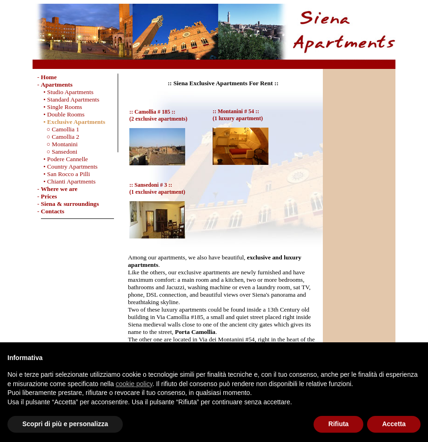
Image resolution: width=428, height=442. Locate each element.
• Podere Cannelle (62, 159)
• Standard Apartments (68, 99)
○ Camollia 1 (58, 129)
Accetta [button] (394, 424)
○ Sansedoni (57, 151)
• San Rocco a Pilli (63, 173)
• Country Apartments (67, 166)
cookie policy (134, 384)
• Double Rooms (61, 114)
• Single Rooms (59, 106)
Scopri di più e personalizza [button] (65, 424)
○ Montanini (57, 144)
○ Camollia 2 (58, 136)
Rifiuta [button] (338, 424)
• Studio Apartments (65, 91)
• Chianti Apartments (66, 181)
